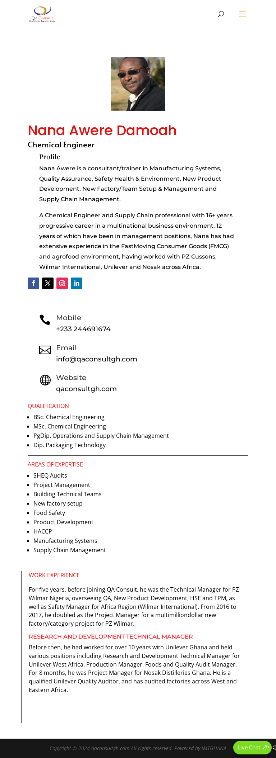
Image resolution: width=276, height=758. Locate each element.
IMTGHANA (214, 748)
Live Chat (249, 747)
